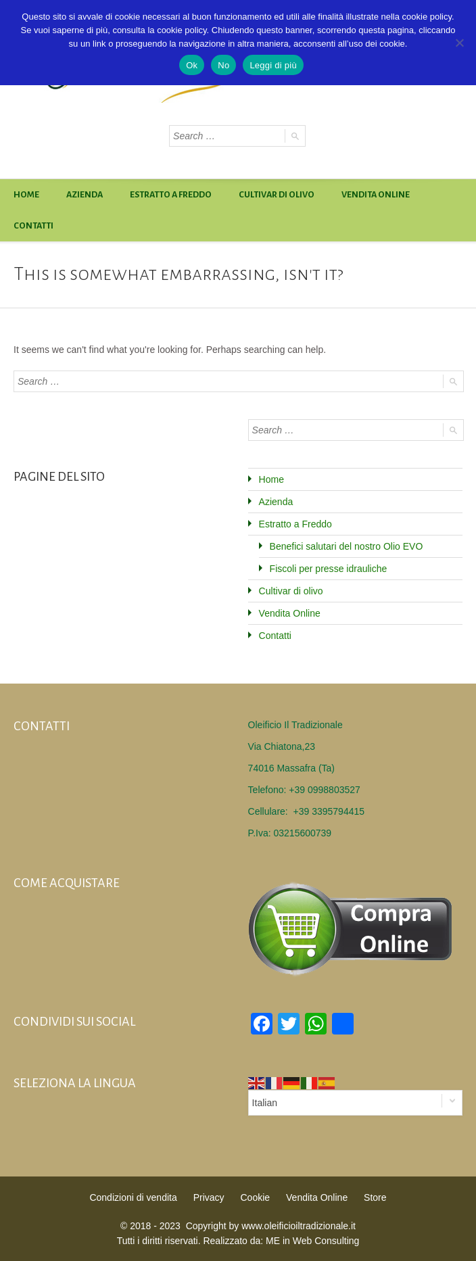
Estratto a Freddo (171, 194)
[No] (459, 42)
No (223, 65)
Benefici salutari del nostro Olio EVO (346, 546)
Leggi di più (273, 65)
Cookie (255, 1196)
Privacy (208, 1196)
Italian (264, 1102)
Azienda (84, 194)
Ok (191, 65)
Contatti (33, 226)
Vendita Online (375, 194)
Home (26, 194)
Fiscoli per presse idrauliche (328, 568)
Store (375, 1196)
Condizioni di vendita (133, 1196)
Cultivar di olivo (276, 194)
